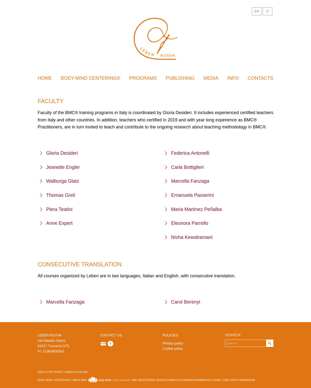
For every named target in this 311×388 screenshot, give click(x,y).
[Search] (249, 343)
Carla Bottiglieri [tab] (184, 167)
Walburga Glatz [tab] (59, 181)
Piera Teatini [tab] (56, 209)
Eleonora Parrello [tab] (186, 223)
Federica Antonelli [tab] (187, 153)
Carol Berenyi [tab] (182, 302)
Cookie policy (173, 349)
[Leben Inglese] (155, 39)
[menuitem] (45, 78)
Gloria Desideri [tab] (59, 153)
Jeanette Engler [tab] (60, 167)
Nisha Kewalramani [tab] (188, 237)
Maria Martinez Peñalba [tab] (193, 209)
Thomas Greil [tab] (57, 195)
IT (267, 11)
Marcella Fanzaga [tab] (187, 181)
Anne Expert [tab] (56, 223)
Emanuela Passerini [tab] (189, 195)
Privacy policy (173, 343)
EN (256, 11)
